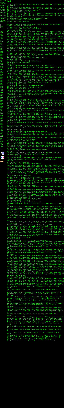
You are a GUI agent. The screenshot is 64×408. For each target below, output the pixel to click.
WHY (1, 140)
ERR (1, 76)
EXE (4, 9)
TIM (1, 128)
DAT (1, 68)
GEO (1, 79)
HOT (1, 86)
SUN (1, 125)
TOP (1, 129)
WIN (1, 141)
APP (4, 2)
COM (1, 63)
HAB (4, 11)
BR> (1, 53)
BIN (1, 45)
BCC (1, 43)
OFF (1, 108)
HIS (1, 12)
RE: (1, 118)
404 (1, 36)
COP (1, 65)
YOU (4, 21)
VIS (1, 20)
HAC (1, 83)
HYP (1, 88)
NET (1, 103)
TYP (1, 18)
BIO (1, 46)
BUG (1, 56)
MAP (1, 95)
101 (1, 0)
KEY (1, 92)
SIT (1, 120)
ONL (1, 109)
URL (4, 18)
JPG (1, 91)
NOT (1, 106)
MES (1, 97)
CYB (1, 66)
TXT (5, 17)
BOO (1, 51)
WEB (4, 20)
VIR (1, 135)
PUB (1, 115)
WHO (1, 138)
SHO (4, 15)
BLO (1, 5)
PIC (1, 15)
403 (4, 1)
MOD (4, 14)
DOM (1, 9)
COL (1, 62)
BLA (5, 4)
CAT (1, 59)
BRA (1, 54)
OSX (1, 111)
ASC (1, 4)
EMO (1, 74)
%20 (1, 31)
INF (1, 14)
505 (1, 2)
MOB (1, 99)
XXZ (1, 144)
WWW (1, 21)
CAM (1, 57)
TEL (1, 126)
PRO (1, 114)
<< (1, 149)
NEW (1, 105)
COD (4, 5)
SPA (1, 17)
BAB (1, 42)
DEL (2, 7)
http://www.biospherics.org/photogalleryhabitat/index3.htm (31, 340)
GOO (1, 11)
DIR (1, 71)
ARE (1, 39)
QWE (1, 117)
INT (1, 89)
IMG (4, 12)
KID (1, 94)
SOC (1, 121)
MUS (1, 102)
